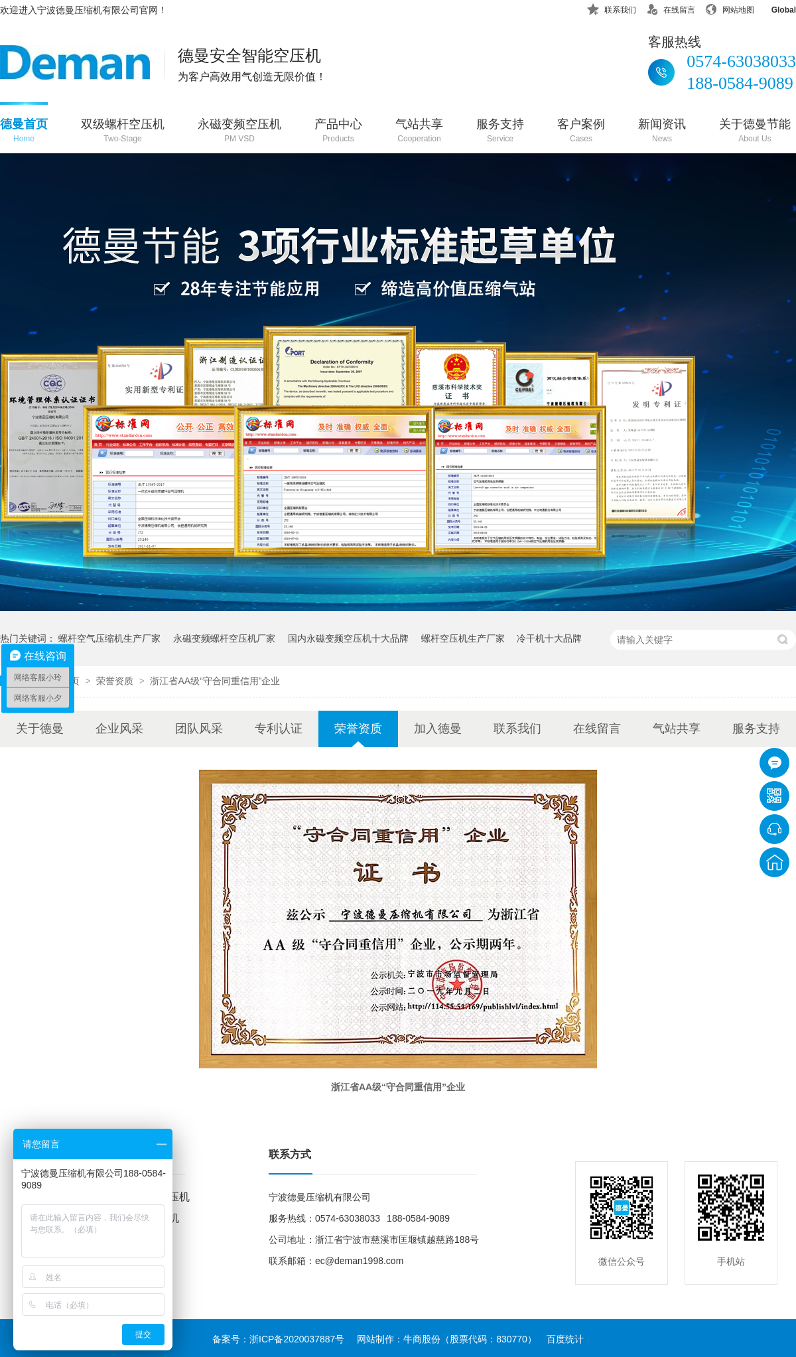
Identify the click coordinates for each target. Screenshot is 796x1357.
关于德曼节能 (755, 131)
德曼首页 (24, 131)
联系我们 (611, 7)
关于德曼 (40, 728)
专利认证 (278, 728)
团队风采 (199, 728)
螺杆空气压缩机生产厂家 (109, 638)
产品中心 (338, 131)
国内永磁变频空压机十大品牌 (348, 638)
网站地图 (729, 7)
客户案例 (581, 131)
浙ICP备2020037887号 (296, 1339)
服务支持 (500, 131)
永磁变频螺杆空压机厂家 (224, 638)
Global (775, 7)
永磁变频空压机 (239, 131)
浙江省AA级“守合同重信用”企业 (215, 681)
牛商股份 (421, 1339)
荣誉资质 (116, 681)
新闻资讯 (662, 131)
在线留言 (670, 7)
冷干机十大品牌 (549, 638)
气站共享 (419, 131)
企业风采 (119, 728)
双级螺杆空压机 (123, 131)
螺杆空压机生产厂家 (463, 638)
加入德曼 (438, 728)
